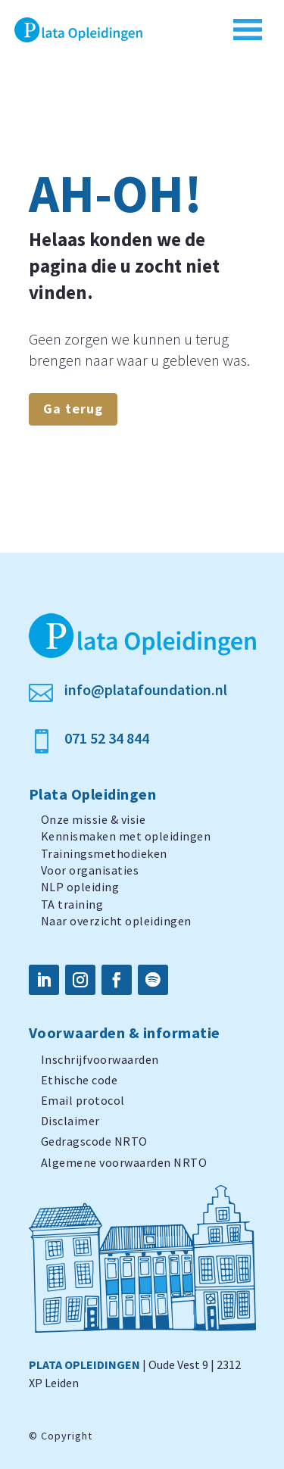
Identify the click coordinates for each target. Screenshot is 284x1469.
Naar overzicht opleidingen (116, 920)
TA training (72, 904)
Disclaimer (70, 1120)
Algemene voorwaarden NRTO (124, 1162)
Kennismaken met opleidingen (126, 836)
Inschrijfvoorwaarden (100, 1059)
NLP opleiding (80, 886)
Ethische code (79, 1079)
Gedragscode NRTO (94, 1141)
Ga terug (73, 408)
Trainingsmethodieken (104, 853)
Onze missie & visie (93, 819)
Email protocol (83, 1100)
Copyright (66, 1435)
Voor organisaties (90, 870)
